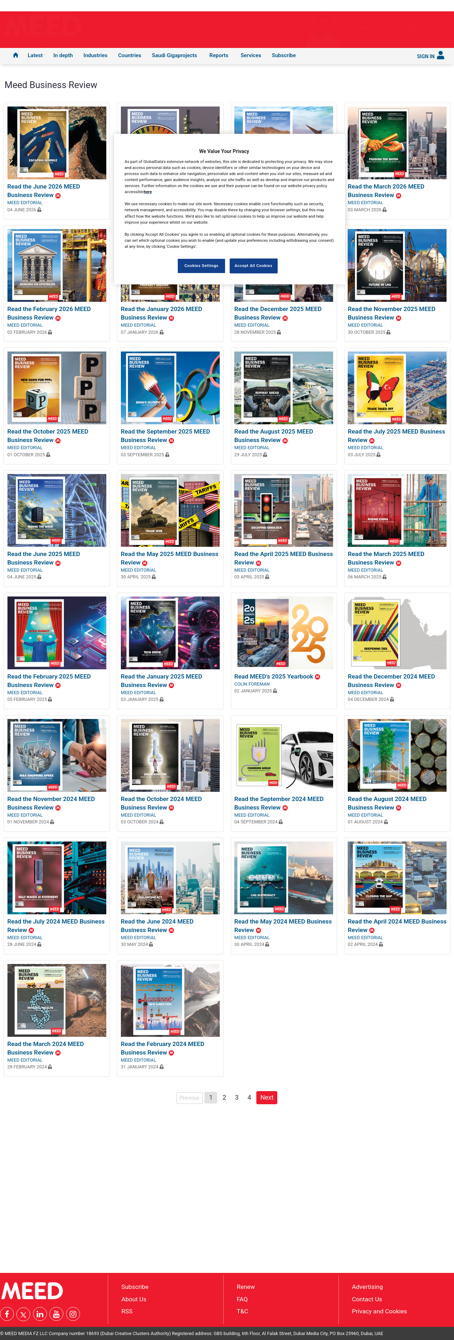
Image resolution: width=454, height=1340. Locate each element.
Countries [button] (129, 55)
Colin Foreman (252, 684)
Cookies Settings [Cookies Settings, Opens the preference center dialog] (202, 265)
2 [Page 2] (224, 1097)
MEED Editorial (25, 202)
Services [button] (251, 55)
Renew (246, 1286)
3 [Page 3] (237, 1097)
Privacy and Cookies (379, 1311)
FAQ (242, 1298)
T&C (242, 1311)
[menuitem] (15, 56)
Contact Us (367, 1298)
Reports (218, 55)
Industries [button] (95, 55)
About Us (134, 1298)
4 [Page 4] (249, 1097)
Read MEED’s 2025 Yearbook (277, 676)
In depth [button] (63, 55)
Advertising (367, 1286)
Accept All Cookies (253, 265)
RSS (127, 1311)
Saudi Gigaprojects (174, 55)
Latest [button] (35, 55)
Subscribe (284, 55)
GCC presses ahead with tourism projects (373, 27)
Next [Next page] (268, 1097)
